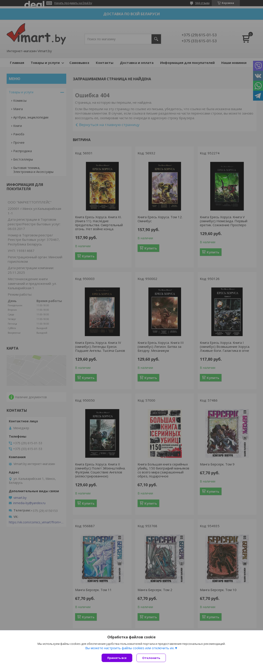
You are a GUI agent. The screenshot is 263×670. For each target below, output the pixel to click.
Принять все (117, 658)
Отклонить (151, 658)
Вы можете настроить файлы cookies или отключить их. (129, 648)
